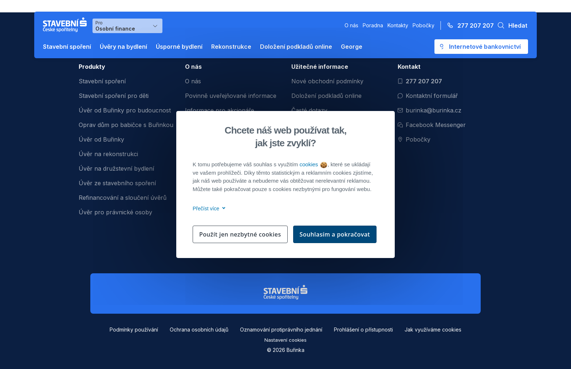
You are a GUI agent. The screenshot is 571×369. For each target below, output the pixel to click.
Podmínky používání (134, 329)
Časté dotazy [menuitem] (309, 110)
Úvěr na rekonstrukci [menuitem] (108, 154)
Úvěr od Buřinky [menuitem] (101, 139)
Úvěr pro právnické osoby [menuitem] (115, 212)
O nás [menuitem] (193, 81)
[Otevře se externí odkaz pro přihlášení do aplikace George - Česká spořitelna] (481, 46)
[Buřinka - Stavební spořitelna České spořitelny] (66, 24)
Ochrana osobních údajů (199, 329)
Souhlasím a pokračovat (335, 234)
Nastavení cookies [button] (285, 340)
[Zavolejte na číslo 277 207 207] (468, 25)
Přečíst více (208, 208)
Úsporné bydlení (179, 46)
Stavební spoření (67, 46)
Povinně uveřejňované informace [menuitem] (230, 95)
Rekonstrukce (231, 46)
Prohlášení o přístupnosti (363, 329)
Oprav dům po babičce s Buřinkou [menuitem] (126, 124)
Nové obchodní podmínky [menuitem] (327, 81)
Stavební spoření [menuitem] (102, 81)
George (351, 46)
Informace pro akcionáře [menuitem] (219, 110)
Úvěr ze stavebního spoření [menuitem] (117, 183)
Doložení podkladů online (296, 46)
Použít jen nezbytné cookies (240, 234)
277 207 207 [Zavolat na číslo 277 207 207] (420, 81)
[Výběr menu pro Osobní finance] (127, 26)
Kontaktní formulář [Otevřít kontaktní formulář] (428, 95)
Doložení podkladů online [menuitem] (326, 95)
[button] (510, 25)
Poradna (373, 25)
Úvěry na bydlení (123, 46)
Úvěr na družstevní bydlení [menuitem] (116, 168)
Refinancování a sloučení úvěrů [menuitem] (122, 197)
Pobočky (423, 25)
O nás (351, 25)
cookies (313, 164)
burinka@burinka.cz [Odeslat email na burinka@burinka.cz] (429, 110)
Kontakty (397, 25)
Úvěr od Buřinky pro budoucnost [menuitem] (125, 110)
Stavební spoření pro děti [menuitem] (114, 95)
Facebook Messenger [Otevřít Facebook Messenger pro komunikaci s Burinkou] (432, 124)
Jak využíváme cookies (433, 329)
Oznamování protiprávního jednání (281, 329)
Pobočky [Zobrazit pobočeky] (414, 139)
